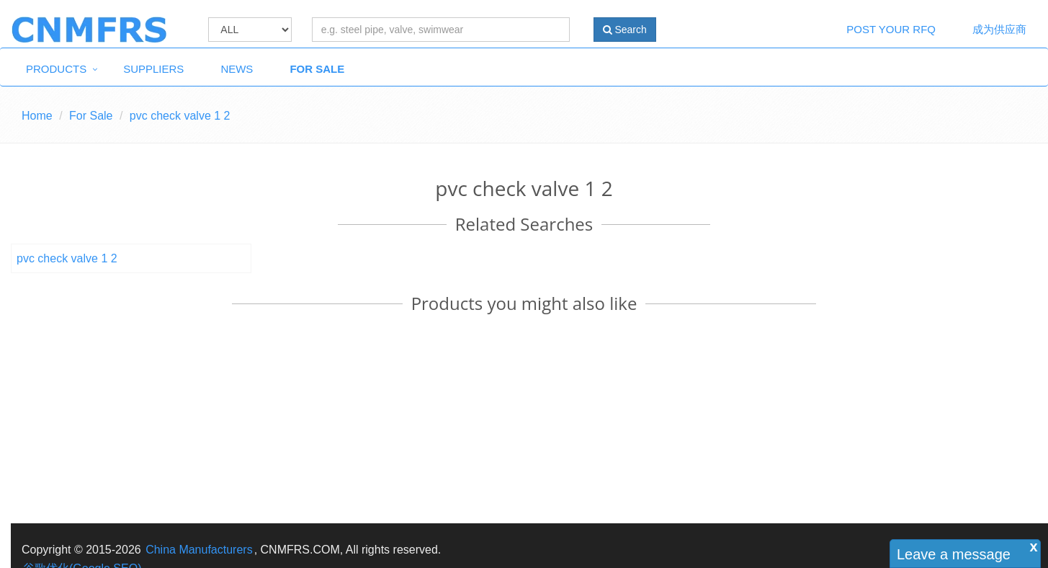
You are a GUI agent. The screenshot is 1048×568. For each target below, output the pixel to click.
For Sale (317, 69)
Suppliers (153, 69)
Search (625, 29)
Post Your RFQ (891, 29)
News (236, 69)
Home (37, 116)
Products (56, 69)
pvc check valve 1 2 (67, 258)
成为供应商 (999, 29)
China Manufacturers (199, 549)
